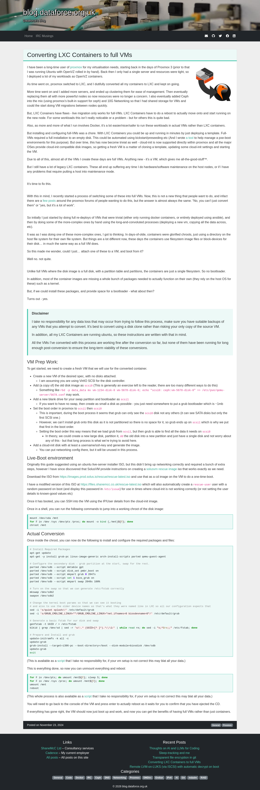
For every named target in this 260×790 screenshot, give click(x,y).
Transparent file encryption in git (174, 757)
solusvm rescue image (161, 469)
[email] (206, 36)
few (45, 200)
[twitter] (220, 36)
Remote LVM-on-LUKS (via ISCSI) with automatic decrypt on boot (174, 766)
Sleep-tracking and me (174, 753)
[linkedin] (234, 36)
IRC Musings (44, 36)
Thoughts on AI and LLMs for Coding (174, 748)
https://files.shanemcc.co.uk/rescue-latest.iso (111, 484)
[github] (213, 36)
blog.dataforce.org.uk (59, 12)
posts (52, 200)
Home (29, 36)
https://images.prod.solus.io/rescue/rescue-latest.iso (95, 476)
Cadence (51, 753)
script (61, 660)
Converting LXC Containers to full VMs (79, 54)
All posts (52, 757)
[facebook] (227, 36)
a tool (189, 137)
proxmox (76, 67)
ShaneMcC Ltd (51, 748)
